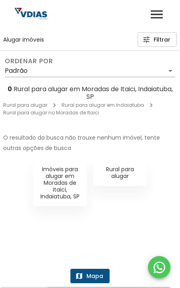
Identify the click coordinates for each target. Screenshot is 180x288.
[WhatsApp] (159, 267)
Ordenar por (29, 61)
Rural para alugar (25, 105)
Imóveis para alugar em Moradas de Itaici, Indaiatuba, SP (60, 182)
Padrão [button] (16, 70)
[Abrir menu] (157, 14)
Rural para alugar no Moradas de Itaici (51, 112)
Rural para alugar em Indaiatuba (103, 105)
